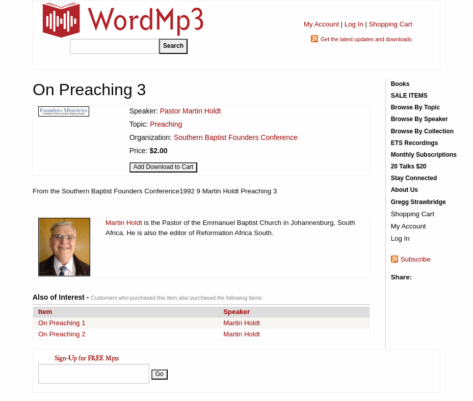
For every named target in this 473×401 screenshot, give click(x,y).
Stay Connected (414, 178)
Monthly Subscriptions (424, 154)
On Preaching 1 (62, 323)
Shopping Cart (390, 24)
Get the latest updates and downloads (366, 39)
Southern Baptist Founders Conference (236, 137)
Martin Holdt (124, 222)
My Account (321, 24)
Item (45, 312)
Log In (354, 24)
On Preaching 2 (62, 334)
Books (400, 84)
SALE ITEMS (409, 95)
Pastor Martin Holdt (190, 111)
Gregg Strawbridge (418, 202)
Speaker (236, 312)
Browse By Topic (415, 107)
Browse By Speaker (419, 119)
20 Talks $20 (409, 166)
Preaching (166, 124)
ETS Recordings (414, 143)
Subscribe (416, 259)
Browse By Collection (422, 131)
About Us (404, 189)
